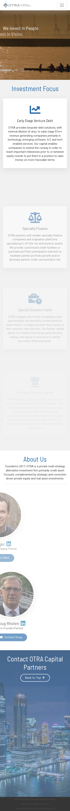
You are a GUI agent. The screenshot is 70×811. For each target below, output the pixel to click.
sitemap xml (31, 808)
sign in (51, 808)
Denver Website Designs (43, 799)
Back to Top (35, 677)
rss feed (43, 808)
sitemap (19, 808)
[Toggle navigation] (62, 5)
